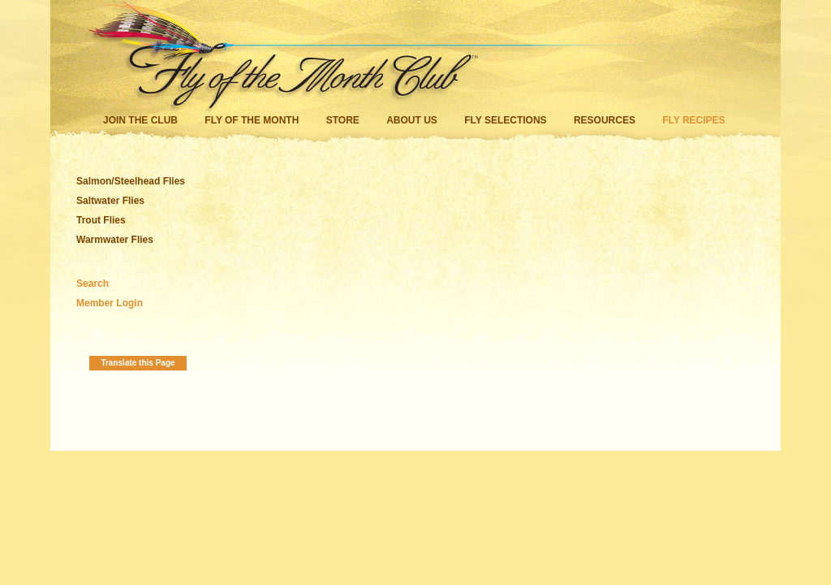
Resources (604, 120)
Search (92, 283)
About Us (411, 120)
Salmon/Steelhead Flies (130, 181)
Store (343, 120)
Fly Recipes (693, 120)
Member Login (109, 303)
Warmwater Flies (114, 239)
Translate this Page (137, 362)
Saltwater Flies (110, 200)
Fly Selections (506, 120)
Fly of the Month (252, 120)
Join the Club (140, 120)
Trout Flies (101, 220)
